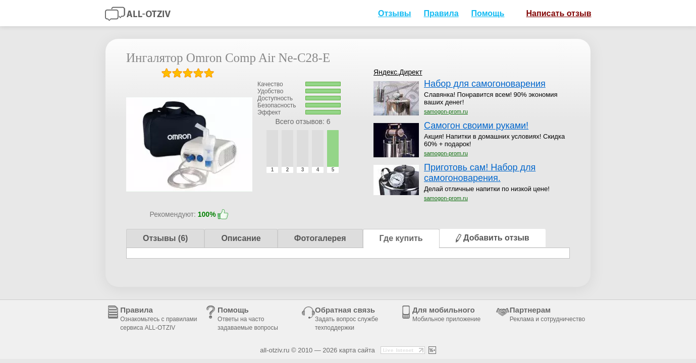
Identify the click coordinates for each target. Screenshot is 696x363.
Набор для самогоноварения (485, 84)
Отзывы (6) (165, 238)
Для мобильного (446, 314)
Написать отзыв (554, 13)
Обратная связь (346, 318)
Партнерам (547, 314)
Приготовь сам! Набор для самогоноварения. (480, 172)
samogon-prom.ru (446, 111)
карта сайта (357, 350)
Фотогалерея (320, 238)
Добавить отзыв (492, 237)
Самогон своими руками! (476, 125)
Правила (441, 13)
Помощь (488, 13)
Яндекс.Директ (397, 72)
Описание (240, 238)
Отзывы (394, 13)
